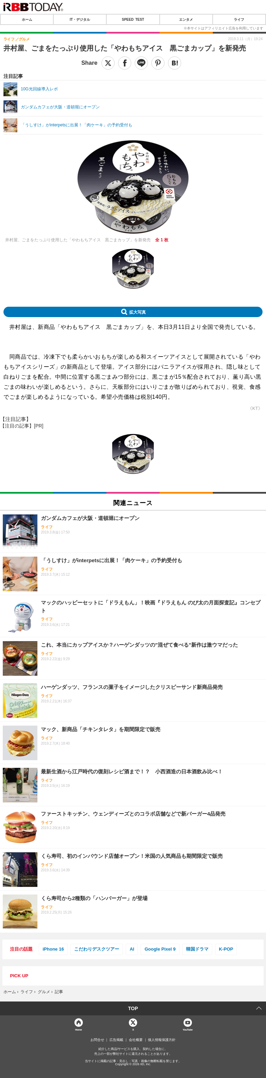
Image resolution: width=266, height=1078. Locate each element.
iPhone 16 (53, 949)
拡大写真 (137, 312)
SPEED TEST (133, 19)
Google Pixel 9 (160, 949)
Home (78, 1029)
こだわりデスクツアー (96, 949)
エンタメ (186, 19)
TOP (133, 1008)
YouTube (188, 1029)
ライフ (239, 19)
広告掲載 (116, 1040)
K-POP (226, 949)
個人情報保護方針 (162, 1040)
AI (132, 949)
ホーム (27, 19)
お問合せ (97, 1040)
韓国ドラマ (197, 949)
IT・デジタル (80, 19)
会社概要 (136, 1040)
